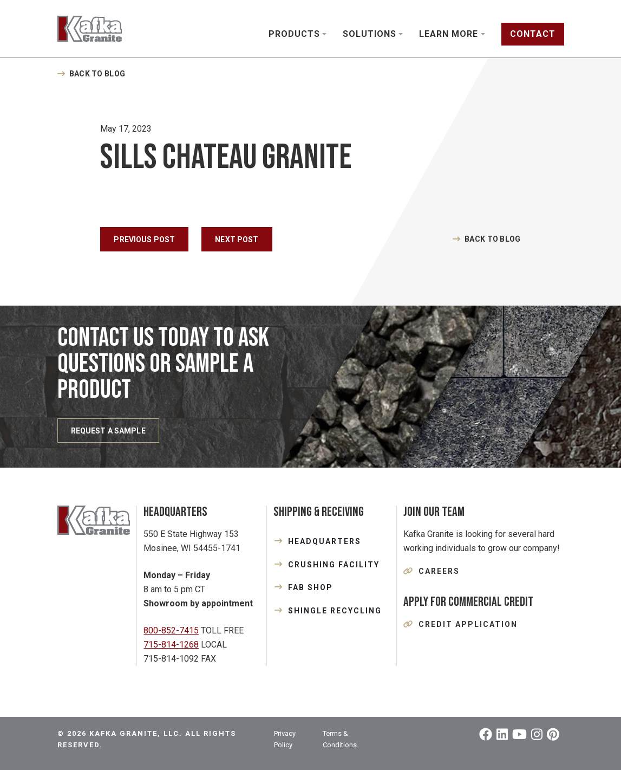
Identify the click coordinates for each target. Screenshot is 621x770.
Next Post (236, 239)
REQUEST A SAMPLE (108, 430)
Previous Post (144, 239)
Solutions (369, 34)
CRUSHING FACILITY (334, 564)
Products (294, 34)
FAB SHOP (310, 587)
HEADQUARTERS (324, 541)
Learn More (448, 34)
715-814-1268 (171, 644)
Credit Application (468, 624)
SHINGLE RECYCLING (335, 610)
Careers (439, 571)
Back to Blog (97, 73)
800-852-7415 (171, 630)
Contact (532, 34)
